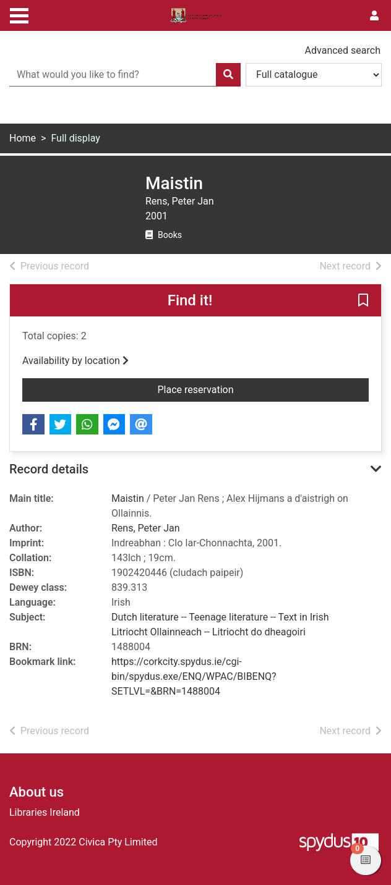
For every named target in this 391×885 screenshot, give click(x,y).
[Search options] (314, 75)
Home (22, 138)
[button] (363, 301)
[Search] (228, 75)
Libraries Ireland (44, 812)
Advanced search (342, 50)
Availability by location (75, 360)
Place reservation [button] (219, 389)
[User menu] (374, 16)
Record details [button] (48, 469)
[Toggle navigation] (19, 14)
